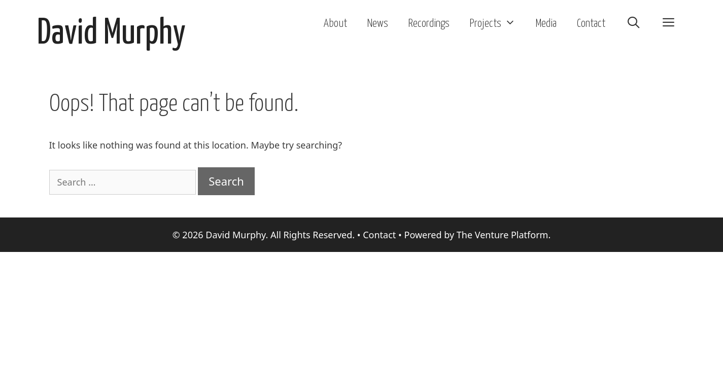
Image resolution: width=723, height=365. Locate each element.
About (335, 23)
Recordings (429, 23)
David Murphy (111, 34)
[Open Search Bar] (633, 23)
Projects (498, 23)
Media (546, 23)
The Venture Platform (502, 235)
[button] (668, 23)
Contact (591, 23)
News (377, 23)
